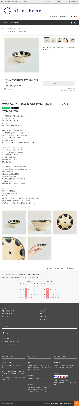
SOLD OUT (59, 83)
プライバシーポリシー (8, 344)
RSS (3, 338)
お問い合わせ (14, 22)
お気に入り (8, 89)
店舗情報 (5, 22)
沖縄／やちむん (12, 29)
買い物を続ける (72, 268)
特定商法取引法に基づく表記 (10, 341)
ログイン (61, 1)
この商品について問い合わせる (56, 268)
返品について (71, 88)
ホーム (3, 29)
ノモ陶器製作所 (22, 31)
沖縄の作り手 (11, 31)
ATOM (7, 338)
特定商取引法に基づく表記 (68, 90)
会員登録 (73, 1)
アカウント (50, 1)
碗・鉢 (21, 29)
